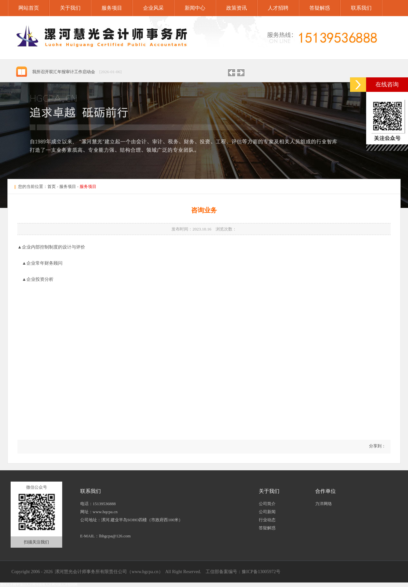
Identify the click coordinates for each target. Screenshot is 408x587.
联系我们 (361, 8)
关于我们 (70, 8)
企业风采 (153, 8)
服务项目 (112, 8)
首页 (51, 186)
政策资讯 (236, 8)
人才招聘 (278, 8)
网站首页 (28, 8)
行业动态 (267, 519)
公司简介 (267, 503)
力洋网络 (323, 503)
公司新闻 (267, 511)
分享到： (377, 446)
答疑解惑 (319, 8)
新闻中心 (195, 8)
